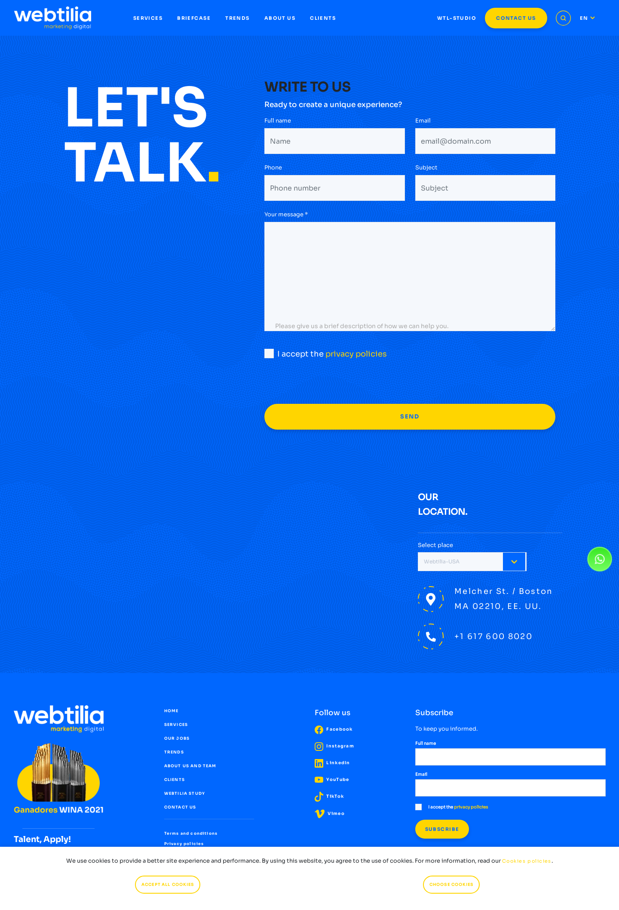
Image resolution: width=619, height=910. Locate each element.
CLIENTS (323, 18)
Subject (426, 168)
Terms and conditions (191, 833)
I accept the (325, 354)
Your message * (286, 214)
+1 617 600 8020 (493, 636)
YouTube (332, 779)
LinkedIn (332, 763)
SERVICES (147, 18)
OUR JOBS (177, 738)
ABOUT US (279, 18)
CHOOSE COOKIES (451, 885)
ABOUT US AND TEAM (190, 766)
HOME (171, 710)
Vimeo (330, 813)
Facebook (334, 729)
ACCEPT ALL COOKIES (167, 885)
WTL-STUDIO (456, 18)
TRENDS (237, 18)
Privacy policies (184, 843)
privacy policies (356, 354)
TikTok (329, 796)
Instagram (334, 746)
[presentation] (329, 387)
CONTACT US (516, 18)
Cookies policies (527, 861)
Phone (273, 168)
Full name (277, 121)
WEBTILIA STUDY (184, 793)
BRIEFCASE (194, 18)
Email (423, 121)
